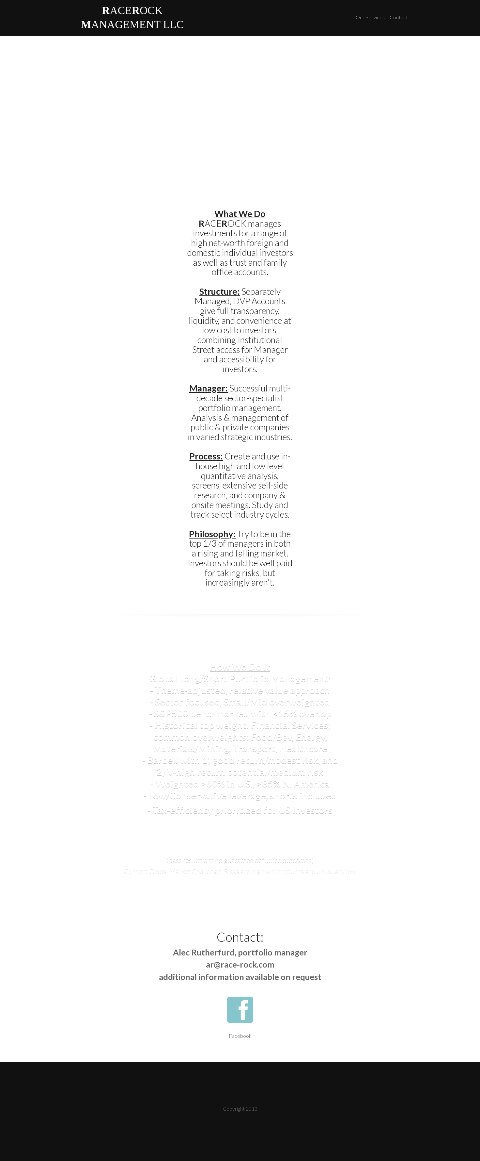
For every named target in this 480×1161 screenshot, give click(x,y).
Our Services (370, 17)
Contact (399, 17)
